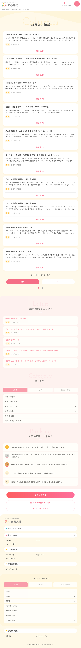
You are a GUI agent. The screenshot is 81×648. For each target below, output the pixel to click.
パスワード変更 (11, 544)
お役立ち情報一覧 (11, 569)
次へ (23, 282)
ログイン (39, 540)
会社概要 (8, 636)
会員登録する (40, 495)
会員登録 (8, 540)
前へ (58, 282)
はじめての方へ (11, 555)
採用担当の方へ (11, 558)
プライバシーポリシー (43, 636)
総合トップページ (14, 528)
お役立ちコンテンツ (18, 9)
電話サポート (40, 555)
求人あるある (5, 9)
